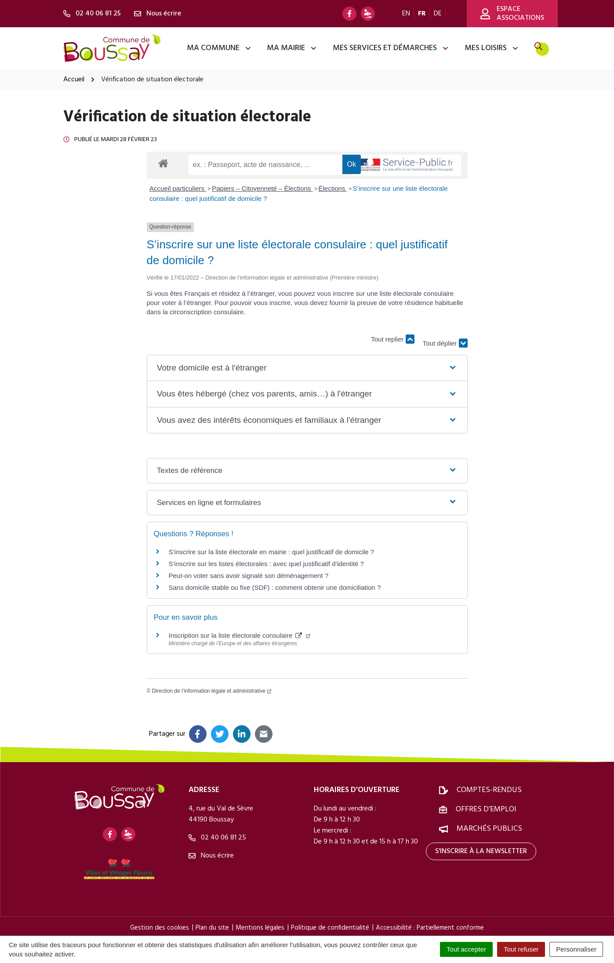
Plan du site (212, 928)
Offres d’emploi (486, 809)
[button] (307, 368)
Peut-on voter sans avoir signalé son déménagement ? (249, 575)
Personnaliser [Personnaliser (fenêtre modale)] (576, 949)
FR (422, 13)
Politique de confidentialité (330, 928)
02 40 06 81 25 (217, 837)
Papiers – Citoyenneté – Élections (262, 188)
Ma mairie (292, 48)
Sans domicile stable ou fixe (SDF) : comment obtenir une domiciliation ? (275, 587)
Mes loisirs (492, 48)
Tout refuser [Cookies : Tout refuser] (521, 949)
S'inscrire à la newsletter (481, 851)
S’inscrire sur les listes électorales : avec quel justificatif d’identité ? (266, 563)
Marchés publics (489, 828)
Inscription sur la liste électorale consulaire (239, 635)
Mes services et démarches (391, 48)
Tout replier (392, 339)
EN (406, 13)
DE (438, 13)
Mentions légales (260, 928)
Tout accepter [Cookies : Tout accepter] (466, 949)
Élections (333, 188)
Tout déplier (445, 334)
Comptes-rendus (489, 790)
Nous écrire (211, 855)
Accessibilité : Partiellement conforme (430, 928)
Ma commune (219, 48)
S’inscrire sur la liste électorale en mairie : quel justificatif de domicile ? (271, 552)
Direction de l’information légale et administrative (211, 691)
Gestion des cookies (159, 928)
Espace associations (512, 14)
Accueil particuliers (177, 188)
